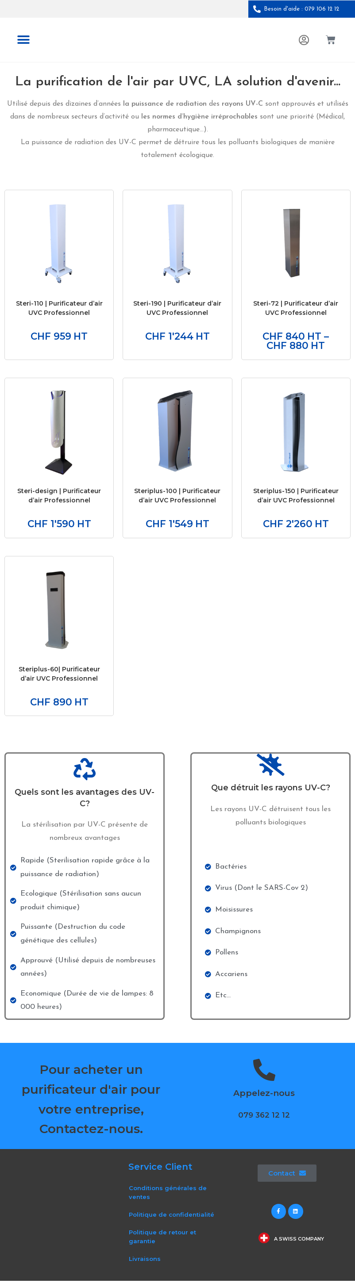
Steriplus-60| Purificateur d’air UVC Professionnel (59, 678)
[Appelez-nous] (264, 1076)
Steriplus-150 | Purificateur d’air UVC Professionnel (296, 498)
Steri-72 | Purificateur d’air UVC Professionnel (295, 308)
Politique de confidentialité (171, 1220)
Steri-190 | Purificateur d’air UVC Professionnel (177, 308)
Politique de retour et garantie (162, 1243)
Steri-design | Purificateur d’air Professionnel (59, 498)
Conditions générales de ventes (168, 1199)
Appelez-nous (264, 1099)
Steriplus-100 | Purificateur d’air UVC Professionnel (177, 498)
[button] (23, 40)
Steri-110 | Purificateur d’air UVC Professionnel (59, 308)
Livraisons (145, 1264)
